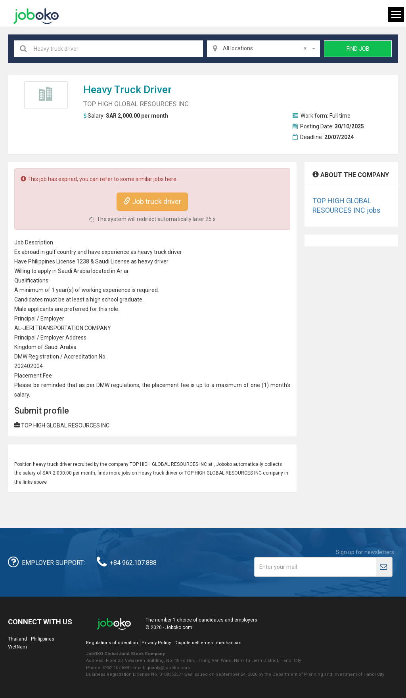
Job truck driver (152, 201)
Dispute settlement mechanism (207, 642)
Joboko (36, 16)
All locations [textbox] (265, 48)
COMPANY (97, 328)
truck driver (143, 89)
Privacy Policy (156, 642)
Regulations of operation (112, 642)
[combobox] (263, 48)
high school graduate (116, 299)
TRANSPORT (51, 328)
